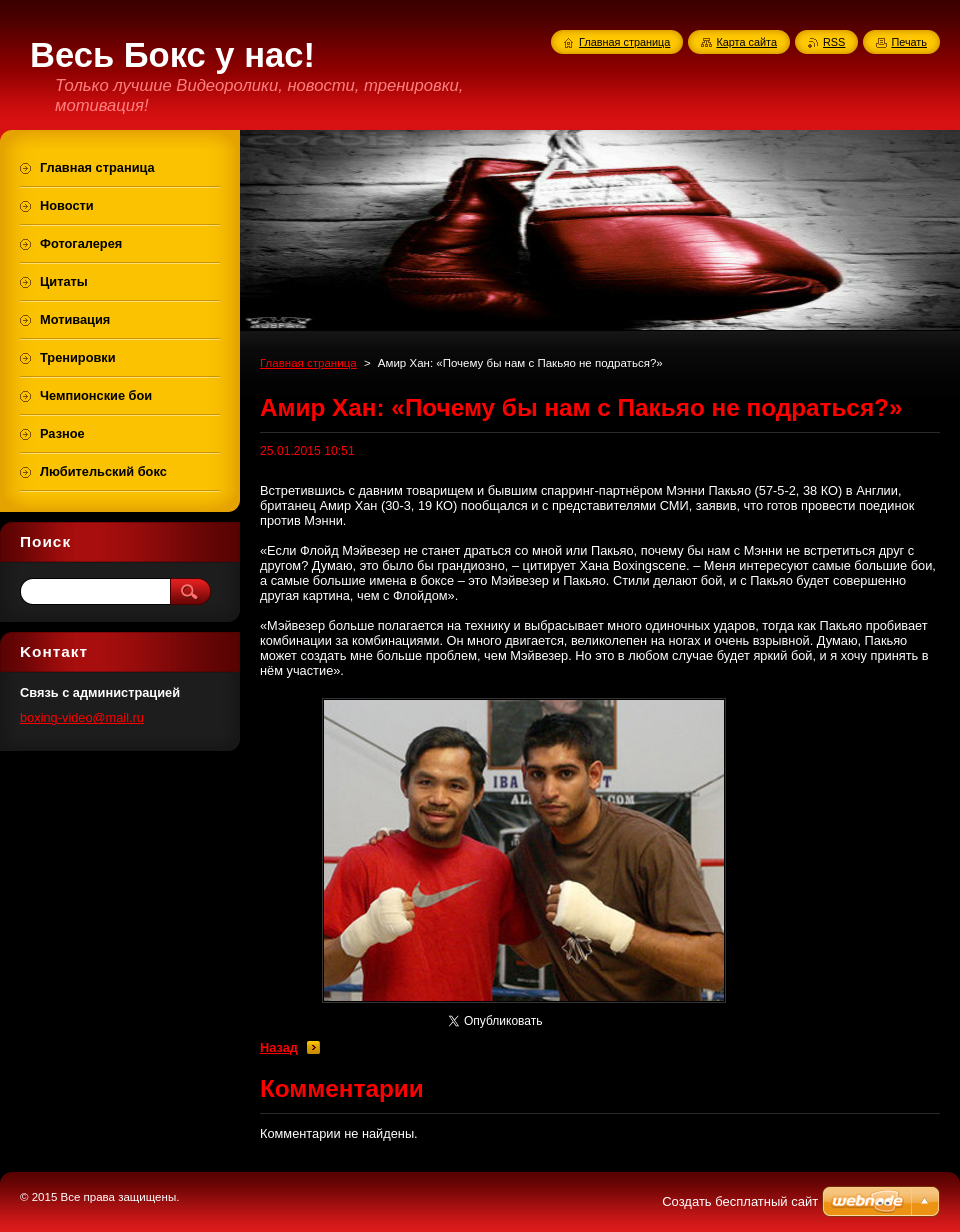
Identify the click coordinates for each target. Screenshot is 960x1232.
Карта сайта (746, 42)
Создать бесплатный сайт (740, 1201)
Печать (909, 42)
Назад (279, 1047)
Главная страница (308, 363)
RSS (834, 42)
